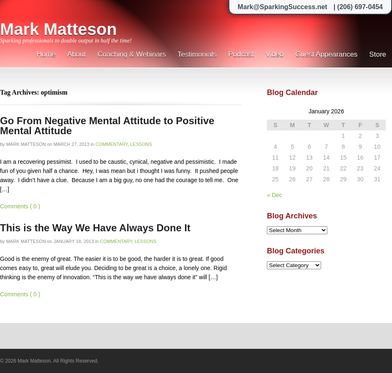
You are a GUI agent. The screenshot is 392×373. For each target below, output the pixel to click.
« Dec (274, 195)
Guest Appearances (326, 54)
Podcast (241, 54)
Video (275, 54)
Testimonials (197, 54)
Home (46, 54)
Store (377, 54)
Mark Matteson (58, 29)
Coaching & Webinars (132, 54)
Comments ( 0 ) (20, 206)
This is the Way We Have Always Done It (95, 227)
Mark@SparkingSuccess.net (282, 6)
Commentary (111, 144)
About (76, 54)
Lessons (141, 144)
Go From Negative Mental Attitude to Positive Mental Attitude (107, 125)
